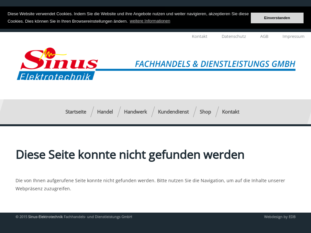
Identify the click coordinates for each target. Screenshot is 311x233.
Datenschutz (234, 36)
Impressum (294, 36)
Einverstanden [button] (277, 18)
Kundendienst (173, 111)
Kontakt (199, 36)
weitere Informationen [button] (150, 20)
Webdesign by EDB (279, 216)
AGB (264, 36)
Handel (105, 111)
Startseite (75, 111)
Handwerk (135, 111)
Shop (205, 111)
